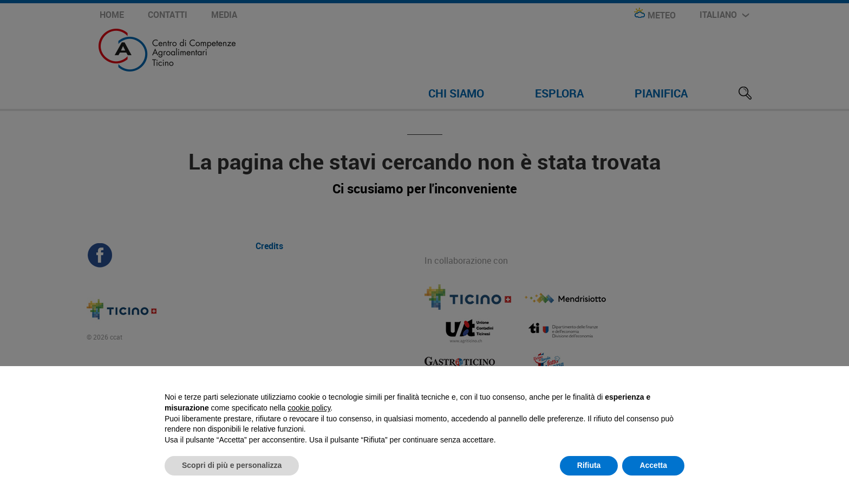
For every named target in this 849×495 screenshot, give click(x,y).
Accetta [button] (653, 465)
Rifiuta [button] (589, 465)
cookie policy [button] (309, 407)
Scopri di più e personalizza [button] (232, 465)
